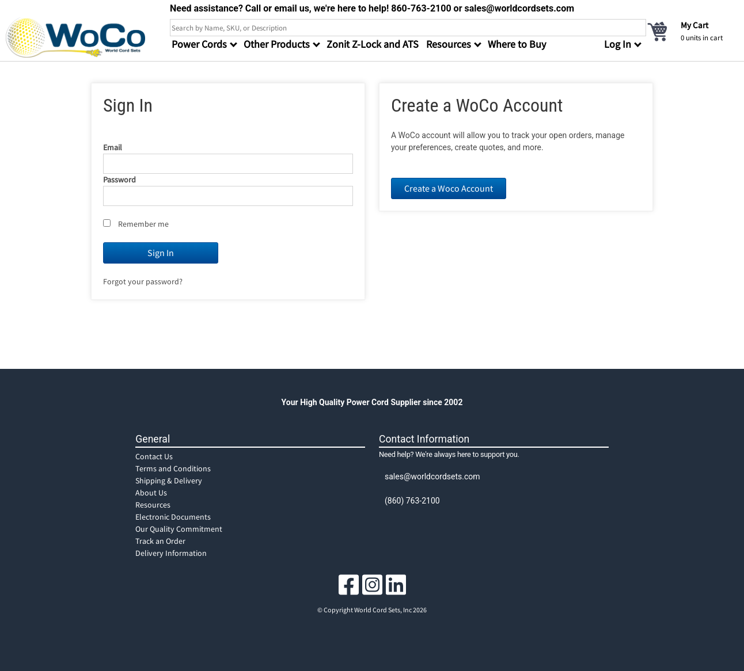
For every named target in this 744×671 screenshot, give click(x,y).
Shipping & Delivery (168, 480)
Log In (617, 44)
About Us (151, 492)
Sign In (160, 252)
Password (119, 179)
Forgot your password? (143, 281)
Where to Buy (517, 44)
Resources (152, 505)
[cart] (692, 31)
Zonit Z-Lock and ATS (373, 44)
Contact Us (154, 456)
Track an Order (160, 541)
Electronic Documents (173, 517)
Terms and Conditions (173, 468)
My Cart (694, 25)
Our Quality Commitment (178, 529)
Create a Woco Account (448, 188)
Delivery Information (171, 553)
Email (112, 147)
